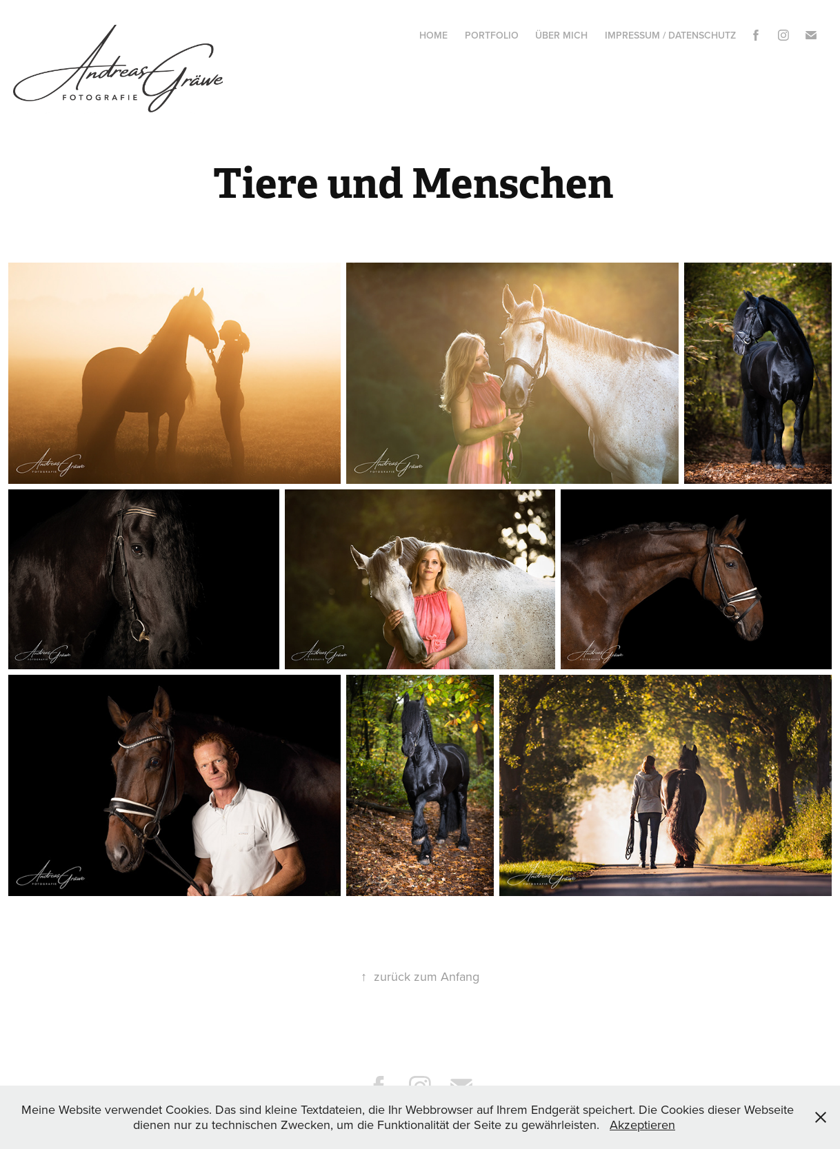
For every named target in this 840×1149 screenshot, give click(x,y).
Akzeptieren (642, 1124)
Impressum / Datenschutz (670, 35)
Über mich (561, 35)
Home (433, 35)
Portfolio (492, 35)
